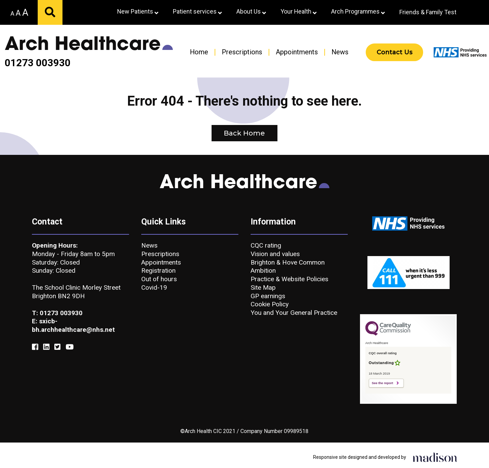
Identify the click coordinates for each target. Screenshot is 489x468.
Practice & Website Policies (289, 279)
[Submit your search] (50, 12)
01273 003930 (38, 63)
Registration (158, 270)
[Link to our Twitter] (57, 347)
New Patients (137, 11)
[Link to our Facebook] (35, 347)
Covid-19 (154, 287)
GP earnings (268, 296)
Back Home (244, 133)
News (339, 52)
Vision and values (275, 254)
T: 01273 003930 (57, 313)
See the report (382, 383)
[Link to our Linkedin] (46, 347)
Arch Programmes (358, 11)
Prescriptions (242, 52)
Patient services (197, 11)
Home (199, 52)
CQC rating (266, 245)
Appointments (297, 52)
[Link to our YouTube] (70, 347)
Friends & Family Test (427, 12)
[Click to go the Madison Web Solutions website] (435, 457)
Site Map (263, 287)
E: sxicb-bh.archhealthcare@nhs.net (73, 325)
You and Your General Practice (294, 313)
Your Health (298, 11)
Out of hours (159, 279)
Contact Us (394, 52)
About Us (251, 11)
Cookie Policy (270, 304)
